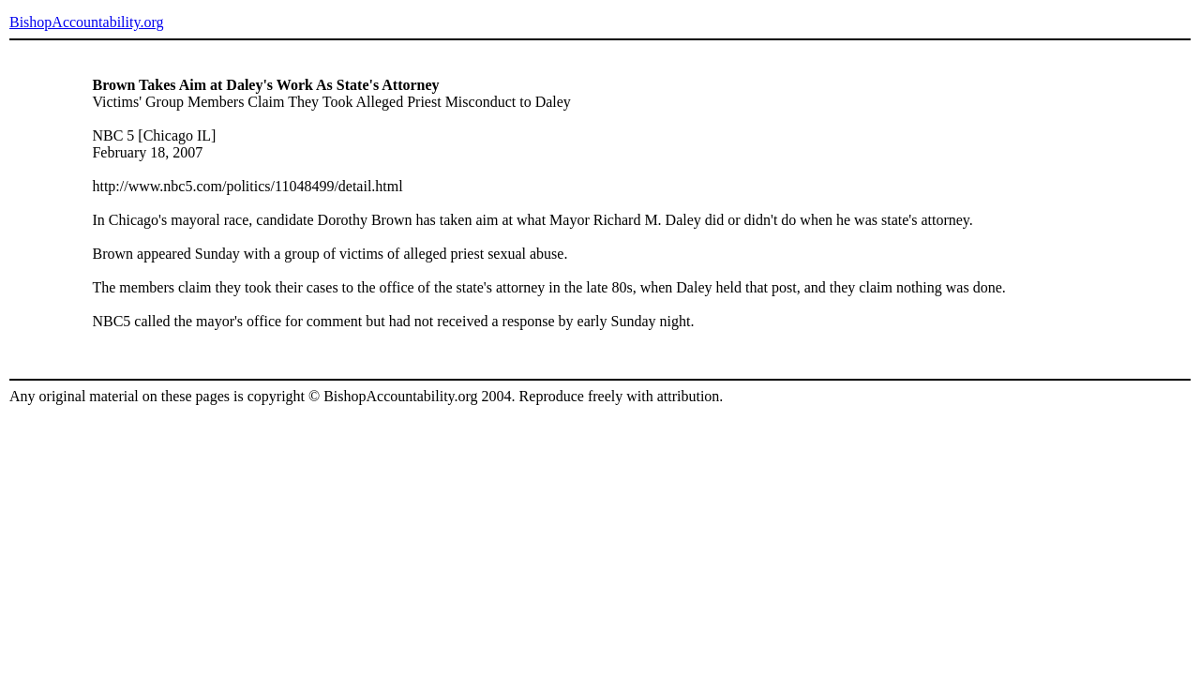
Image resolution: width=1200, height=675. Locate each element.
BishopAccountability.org (86, 22)
